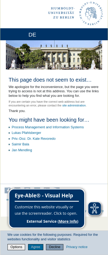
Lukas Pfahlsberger (26, 133)
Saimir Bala (20, 144)
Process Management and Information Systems (48, 127)
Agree (35, 247)
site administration (74, 105)
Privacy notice (77, 247)
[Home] (19, 34)
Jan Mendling (22, 150)
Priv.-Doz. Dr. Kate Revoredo (34, 139)
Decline (54, 247)
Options (16, 247)
